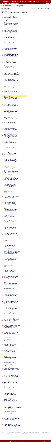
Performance (30, 1)
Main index (19, 1)
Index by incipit (24, 1)
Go (7, 1)
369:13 (26, 433)
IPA (8, 11)
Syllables (6, 11)
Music (5, 8)
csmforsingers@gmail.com (45, 441)
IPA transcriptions (47, 8)
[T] (10, 433)
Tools (34, 1)
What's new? (14, 1)
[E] (18, 432)
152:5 (23, 433)
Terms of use (22, 441)
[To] (11, 432)
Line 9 (3, 432)
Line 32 (3, 434)
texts (42, 8)
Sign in (47, 1)
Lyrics (2, 8)
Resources (37, 1)
